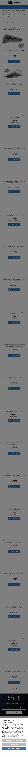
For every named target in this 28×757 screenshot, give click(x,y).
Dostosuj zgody (14, 744)
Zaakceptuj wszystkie (14, 748)
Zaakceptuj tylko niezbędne (14, 740)
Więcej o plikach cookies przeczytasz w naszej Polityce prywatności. (12, 736)
